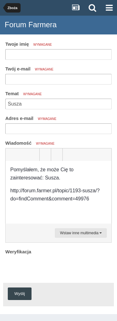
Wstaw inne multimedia (81, 233)
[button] (11, 154)
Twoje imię (28, 44)
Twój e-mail (29, 68)
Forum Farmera (31, 24)
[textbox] (58, 192)
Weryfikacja (18, 251)
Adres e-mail (30, 118)
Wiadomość (30, 143)
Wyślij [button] (19, 293)
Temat (23, 93)
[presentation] (52, 268)
